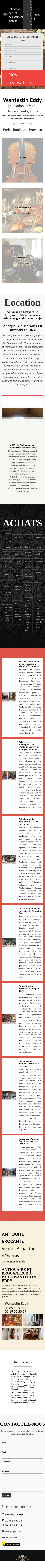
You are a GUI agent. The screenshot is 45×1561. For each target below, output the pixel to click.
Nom (4, 1442)
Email (4, 1452)
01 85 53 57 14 (31, 7)
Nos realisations (20, 78)
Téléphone (6, 1462)
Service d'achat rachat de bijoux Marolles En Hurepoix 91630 (32, 1391)
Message (5, 1471)
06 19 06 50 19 (31, 21)
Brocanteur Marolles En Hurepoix (13, 1398)
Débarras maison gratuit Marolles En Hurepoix (19, 1379)
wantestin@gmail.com (12, 1531)
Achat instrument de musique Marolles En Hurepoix (13, 1380)
